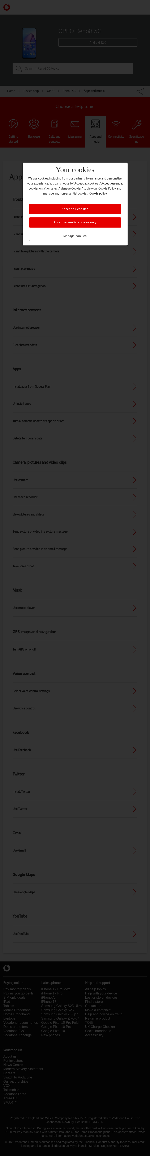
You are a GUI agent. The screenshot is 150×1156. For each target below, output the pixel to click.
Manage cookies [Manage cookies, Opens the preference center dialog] (74, 236)
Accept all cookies (75, 209)
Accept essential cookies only (75, 222)
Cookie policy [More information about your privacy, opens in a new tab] (98, 193)
